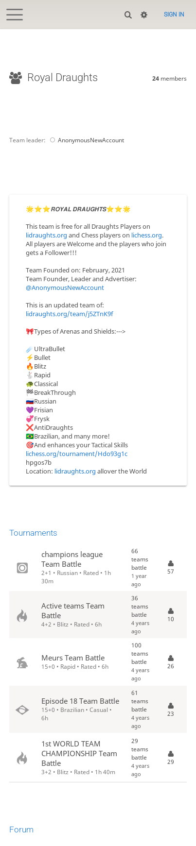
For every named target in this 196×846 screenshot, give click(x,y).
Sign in (174, 14)
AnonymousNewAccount (85, 140)
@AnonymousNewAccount (65, 287)
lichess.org (146, 235)
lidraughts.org (46, 235)
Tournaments (33, 533)
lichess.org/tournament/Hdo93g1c (76, 453)
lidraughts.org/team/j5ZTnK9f (69, 313)
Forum (21, 829)
